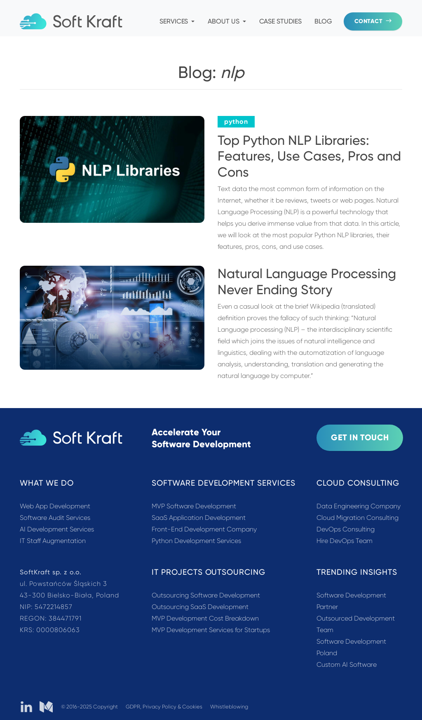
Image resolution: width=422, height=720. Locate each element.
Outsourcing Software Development (206, 595)
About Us (227, 21)
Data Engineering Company (358, 506)
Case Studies (280, 21)
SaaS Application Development (199, 518)
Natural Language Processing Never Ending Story (307, 281)
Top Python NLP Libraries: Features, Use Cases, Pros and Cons (309, 156)
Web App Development (55, 506)
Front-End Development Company (204, 529)
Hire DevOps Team (344, 541)
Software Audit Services (55, 518)
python (236, 121)
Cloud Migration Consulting (357, 518)
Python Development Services (196, 541)
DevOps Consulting (345, 529)
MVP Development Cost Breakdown (205, 618)
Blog (323, 21)
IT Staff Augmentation (53, 541)
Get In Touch (360, 437)
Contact (373, 21)
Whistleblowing (229, 706)
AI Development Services (57, 529)
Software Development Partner (351, 601)
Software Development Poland (351, 647)
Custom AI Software (346, 664)
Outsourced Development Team (355, 624)
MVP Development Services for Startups (211, 630)
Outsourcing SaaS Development (200, 607)
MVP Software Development (194, 506)
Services (177, 21)
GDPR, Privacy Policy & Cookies (165, 706)
